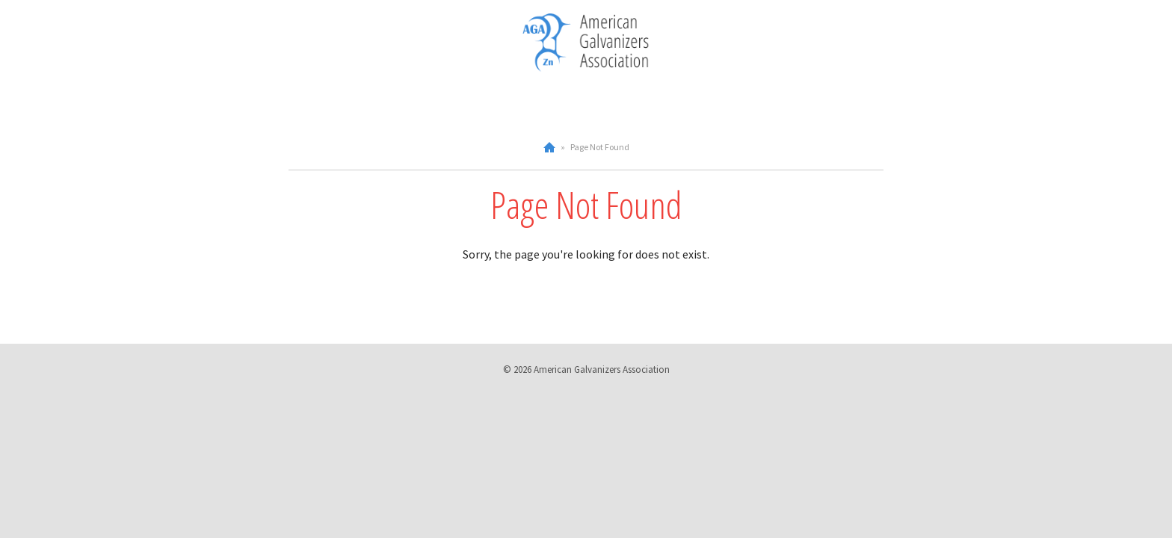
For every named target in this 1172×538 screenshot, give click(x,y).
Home (549, 147)
